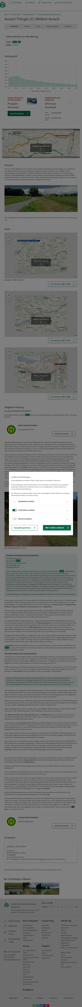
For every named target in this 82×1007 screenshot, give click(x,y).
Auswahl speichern (23, 527)
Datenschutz (34, 496)
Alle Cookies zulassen (59, 527)
